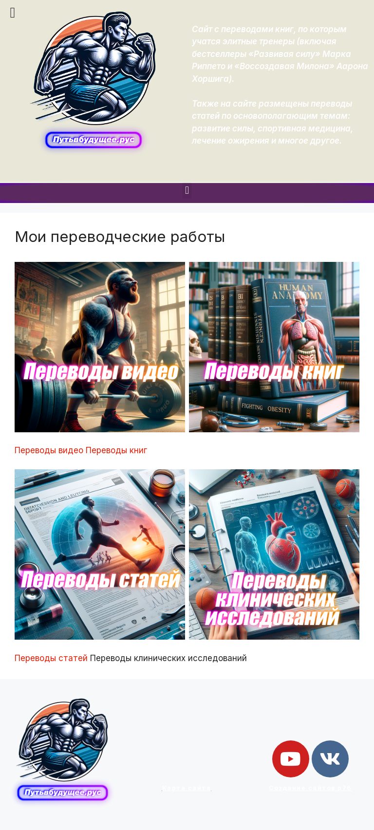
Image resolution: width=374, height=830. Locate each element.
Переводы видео (49, 450)
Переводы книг (116, 450)
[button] (186, 191)
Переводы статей (51, 658)
